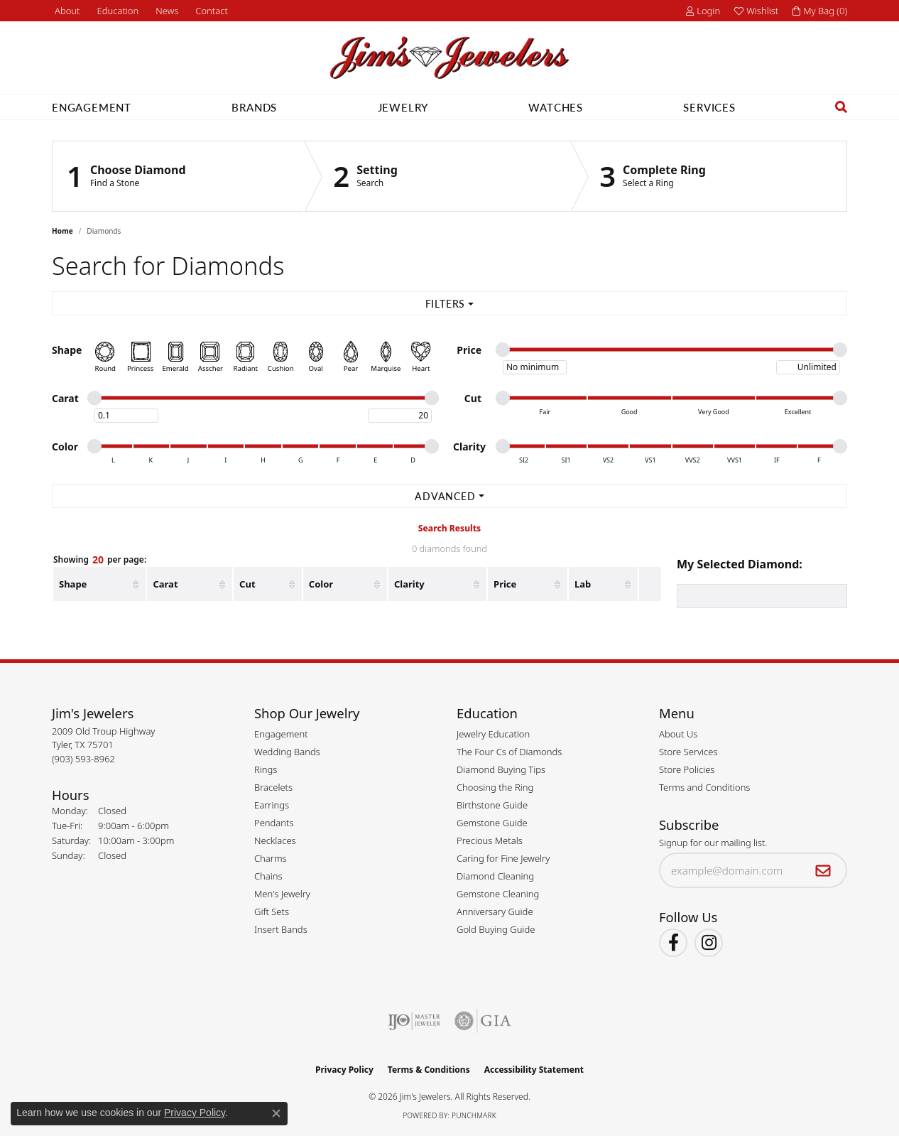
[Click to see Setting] (437, 176)
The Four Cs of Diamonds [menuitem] (509, 751)
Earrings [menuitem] (271, 805)
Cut (247, 584)
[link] (66, 10)
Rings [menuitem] (265, 769)
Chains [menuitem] (268, 876)
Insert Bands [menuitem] (280, 929)
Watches (555, 106)
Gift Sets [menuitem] (271, 911)
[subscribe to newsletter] (823, 870)
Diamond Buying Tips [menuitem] (501, 769)
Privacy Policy (344, 1070)
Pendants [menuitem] (274, 822)
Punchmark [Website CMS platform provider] (474, 1115)
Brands (254, 106)
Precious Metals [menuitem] (490, 840)
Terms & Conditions (429, 1070)
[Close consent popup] (276, 1113)
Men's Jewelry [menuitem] (282, 893)
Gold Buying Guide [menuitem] (496, 929)
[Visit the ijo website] (414, 1021)
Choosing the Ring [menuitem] (495, 787)
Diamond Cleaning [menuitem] (495, 876)
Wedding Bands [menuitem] (287, 751)
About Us (678, 733)
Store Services (688, 751)
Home (62, 231)
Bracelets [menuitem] (273, 787)
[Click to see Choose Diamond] (178, 176)
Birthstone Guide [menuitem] (492, 805)
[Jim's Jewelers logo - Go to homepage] (449, 57)
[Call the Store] (83, 758)
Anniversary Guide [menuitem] (495, 911)
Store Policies (686, 769)
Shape (73, 584)
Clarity (409, 584)
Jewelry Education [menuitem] (493, 733)
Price (505, 584)
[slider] (503, 349)
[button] (116, 10)
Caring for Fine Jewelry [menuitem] (503, 858)
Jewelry (403, 106)
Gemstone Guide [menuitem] (492, 822)
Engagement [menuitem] (281, 733)
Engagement (91, 106)
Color (321, 584)
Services (709, 106)
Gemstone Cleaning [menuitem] (498, 893)
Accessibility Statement (534, 1070)
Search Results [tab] (449, 528)
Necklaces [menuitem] (275, 840)
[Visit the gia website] (482, 1021)
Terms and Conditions (704, 787)
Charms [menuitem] (270, 858)
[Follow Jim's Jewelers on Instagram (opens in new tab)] (708, 943)
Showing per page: (99, 560)
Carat (165, 584)
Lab (582, 584)
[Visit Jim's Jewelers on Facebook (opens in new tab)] (673, 943)
